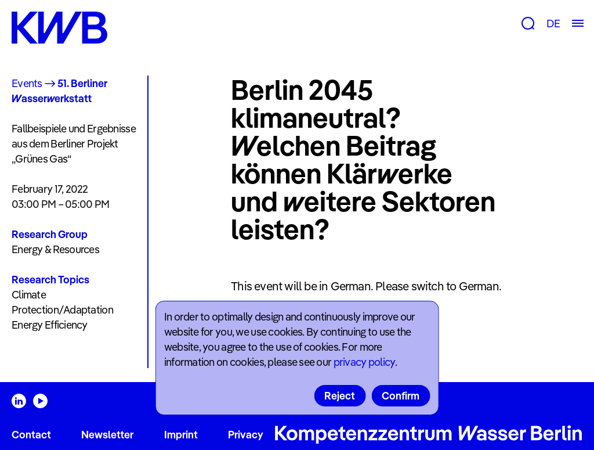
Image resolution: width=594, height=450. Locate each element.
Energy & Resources (55, 249)
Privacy (245, 434)
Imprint (181, 434)
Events (27, 83)
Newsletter (107, 434)
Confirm (400, 395)
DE (553, 23)
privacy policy (364, 362)
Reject (339, 395)
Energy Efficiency (50, 325)
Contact (31, 434)
